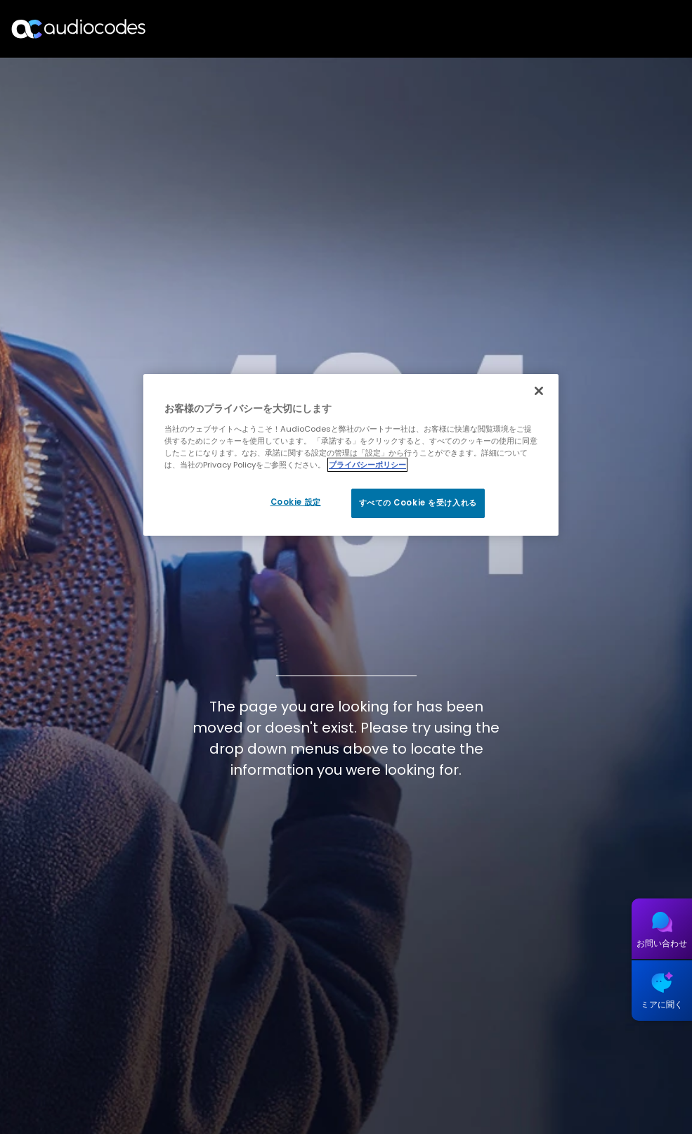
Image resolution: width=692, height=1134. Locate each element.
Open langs (645, 29)
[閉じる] (538, 390)
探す (620, 28)
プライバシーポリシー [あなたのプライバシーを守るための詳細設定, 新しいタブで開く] (367, 464)
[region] (351, 455)
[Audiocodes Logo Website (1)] (79, 28)
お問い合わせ (661, 943)
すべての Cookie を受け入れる (418, 502)
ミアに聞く (662, 1004)
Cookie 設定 (295, 502)
